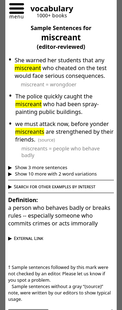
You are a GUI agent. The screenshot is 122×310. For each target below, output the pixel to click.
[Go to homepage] (49, 9)
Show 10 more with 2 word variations (55, 174)
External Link (28, 238)
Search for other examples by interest (54, 186)
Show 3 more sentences (41, 167)
